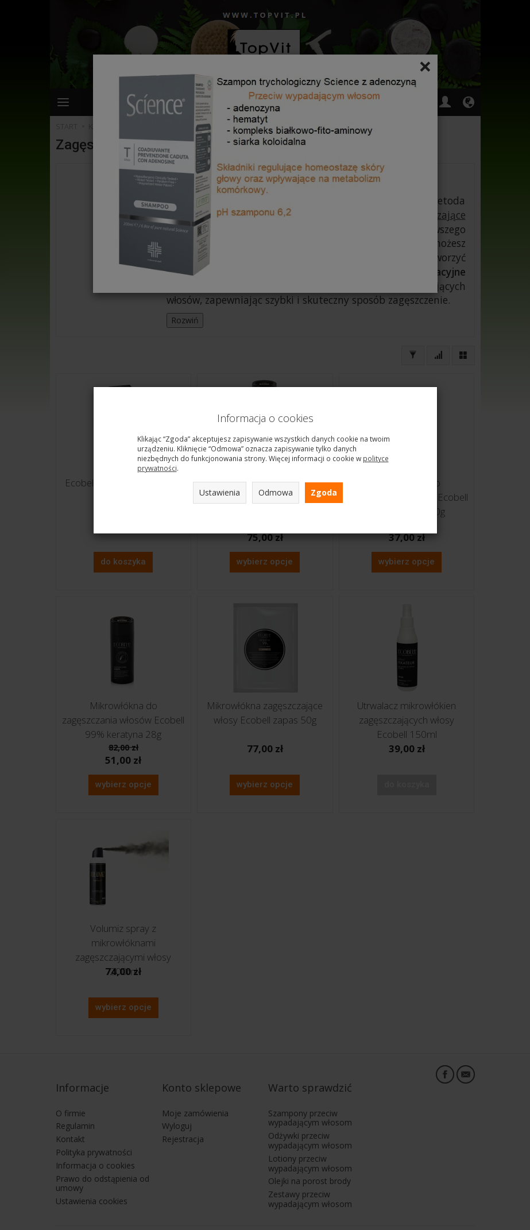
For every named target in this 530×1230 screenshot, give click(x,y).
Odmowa (275, 492)
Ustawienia (219, 492)
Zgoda (324, 492)
